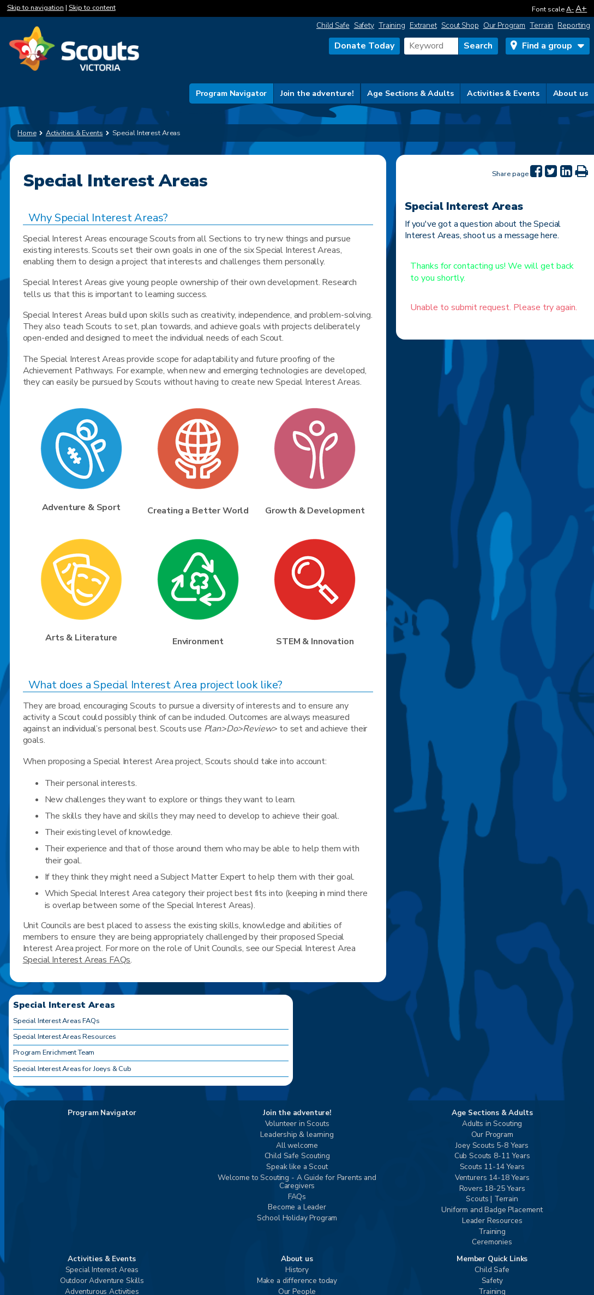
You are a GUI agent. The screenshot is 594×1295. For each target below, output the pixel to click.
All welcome (297, 1146)
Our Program (504, 25)
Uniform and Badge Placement (492, 1210)
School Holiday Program (297, 1218)
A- (570, 9)
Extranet (423, 25)
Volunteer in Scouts (297, 1124)
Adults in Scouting (492, 1124)
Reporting (573, 25)
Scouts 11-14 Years (492, 1167)
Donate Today (364, 46)
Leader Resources (492, 1221)
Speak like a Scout (296, 1167)
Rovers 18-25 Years (492, 1189)
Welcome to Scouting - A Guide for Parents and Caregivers (297, 1182)
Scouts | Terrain (492, 1199)
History (297, 1270)
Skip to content (92, 8)
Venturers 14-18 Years (492, 1178)
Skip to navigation (35, 8)
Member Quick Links (492, 1259)
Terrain (541, 25)
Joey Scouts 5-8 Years (492, 1146)
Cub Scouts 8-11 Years (492, 1156)
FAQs (297, 1197)
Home (27, 133)
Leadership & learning (297, 1135)
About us (570, 93)
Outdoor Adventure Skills (102, 1281)
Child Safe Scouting (297, 1156)
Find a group (547, 46)
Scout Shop (460, 25)
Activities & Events (503, 93)
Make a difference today (297, 1281)
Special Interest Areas (102, 1270)
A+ (581, 8)
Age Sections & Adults (410, 93)
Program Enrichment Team (53, 1052)
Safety (364, 25)
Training (392, 25)
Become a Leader (297, 1207)
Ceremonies (492, 1242)
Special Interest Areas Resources (64, 1037)
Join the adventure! (317, 93)
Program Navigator (231, 93)
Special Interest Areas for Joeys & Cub (72, 1069)
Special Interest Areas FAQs (77, 960)
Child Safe (333, 25)
